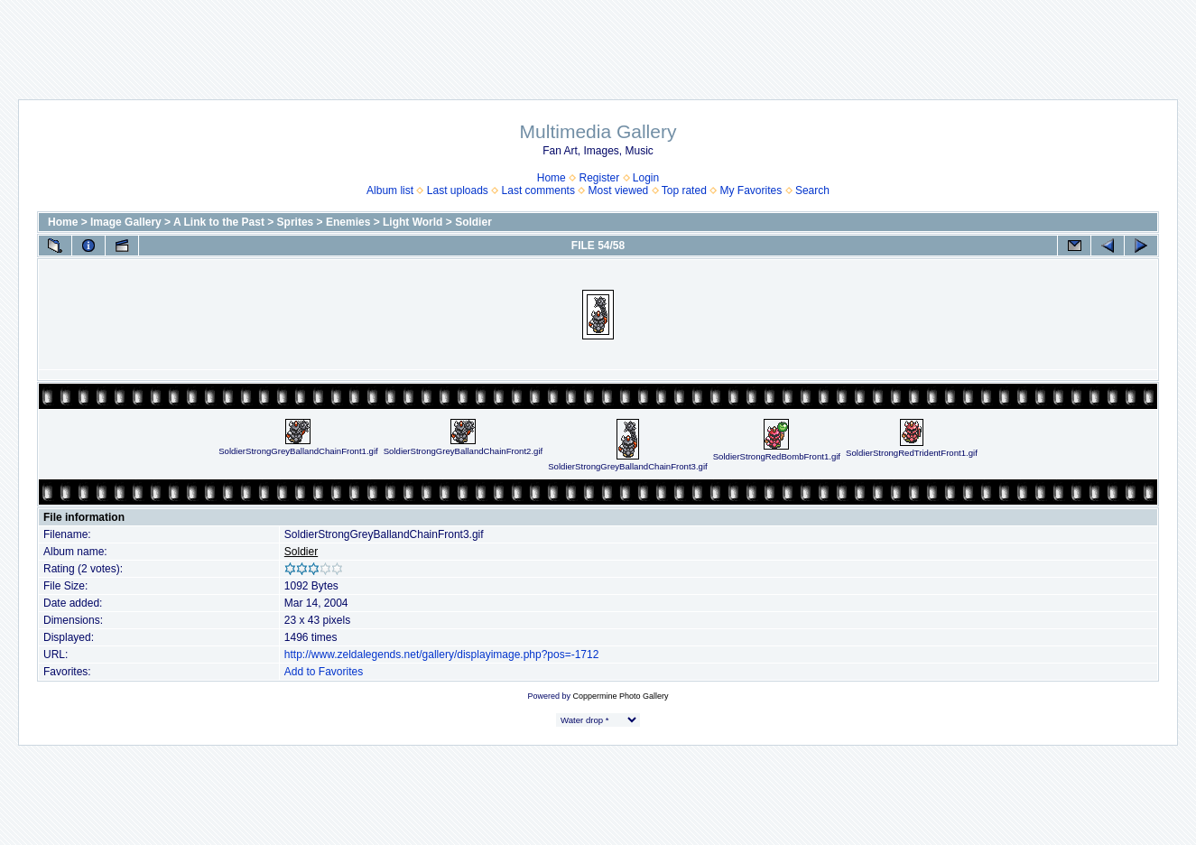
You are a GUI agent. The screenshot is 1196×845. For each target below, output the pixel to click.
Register (599, 178)
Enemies (348, 222)
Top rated (684, 190)
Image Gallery (126, 222)
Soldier (473, 222)
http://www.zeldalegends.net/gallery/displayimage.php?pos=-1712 (441, 654)
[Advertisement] (598, 40)
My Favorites (751, 190)
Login (646, 178)
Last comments (538, 190)
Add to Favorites (323, 671)
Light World (412, 222)
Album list (389, 190)
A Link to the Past (218, 222)
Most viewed (619, 190)
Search (812, 190)
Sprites (295, 222)
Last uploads (457, 190)
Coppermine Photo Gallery (620, 696)
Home (551, 178)
